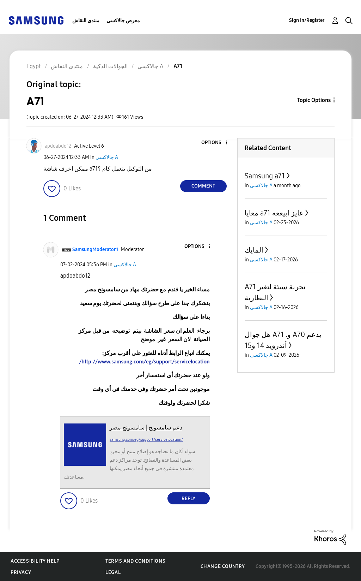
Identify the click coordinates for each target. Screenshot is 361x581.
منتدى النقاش (85, 21)
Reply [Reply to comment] (188, 499)
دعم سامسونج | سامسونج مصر (146, 427)
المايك (254, 250)
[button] (214, 143)
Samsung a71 (265, 176)
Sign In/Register (307, 20)
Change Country (223, 566)
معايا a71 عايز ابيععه (274, 213)
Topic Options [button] (314, 100)
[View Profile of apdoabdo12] (58, 146)
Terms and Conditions (135, 561)
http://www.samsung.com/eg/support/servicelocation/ (144, 361)
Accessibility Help (35, 561)
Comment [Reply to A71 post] (203, 186)
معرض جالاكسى (123, 21)
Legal (113, 572)
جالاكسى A (107, 157)
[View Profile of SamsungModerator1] (95, 250)
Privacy (21, 572)
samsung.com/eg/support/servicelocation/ (146, 439)
